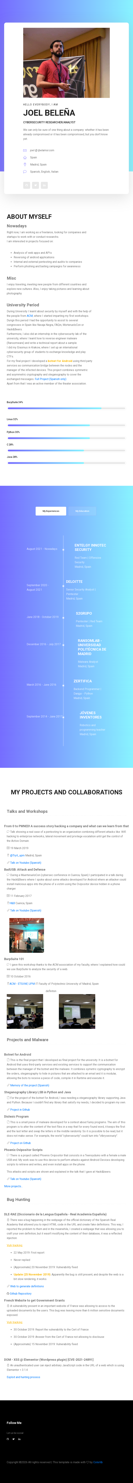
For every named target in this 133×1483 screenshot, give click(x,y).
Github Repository (20, 1293)
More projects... (13, 1186)
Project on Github (20, 1143)
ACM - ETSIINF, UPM (22, 983)
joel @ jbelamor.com (38, 150)
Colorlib (98, 1462)
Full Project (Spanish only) (50, 379)
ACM (30, 315)
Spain (30, 157)
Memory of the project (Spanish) (29, 1085)
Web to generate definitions (27, 1286)
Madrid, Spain (35, 164)
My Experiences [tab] (51, 511)
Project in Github (20, 1109)
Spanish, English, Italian (40, 171)
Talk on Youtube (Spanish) (25, 862)
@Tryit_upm (17, 855)
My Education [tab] (82, 511)
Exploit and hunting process (23, 1377)
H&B (12, 903)
